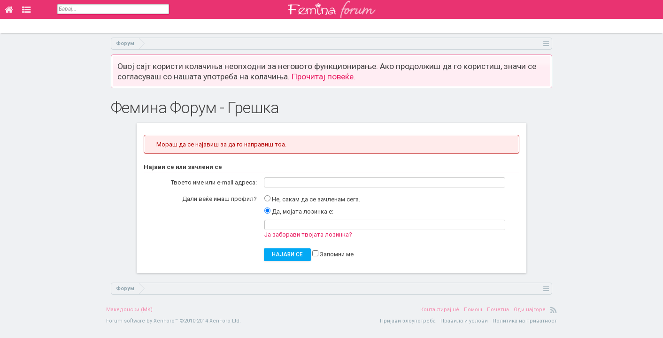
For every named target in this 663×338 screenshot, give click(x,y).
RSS (553, 310)
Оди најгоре (530, 310)
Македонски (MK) (129, 310)
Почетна (498, 310)
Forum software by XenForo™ (173, 321)
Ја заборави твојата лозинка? (308, 234)
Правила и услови (464, 321)
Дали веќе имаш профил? (219, 198)
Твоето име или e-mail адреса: (214, 182)
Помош (473, 310)
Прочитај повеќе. (323, 76)
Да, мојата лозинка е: (298, 211)
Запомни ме (333, 254)
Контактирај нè (439, 310)
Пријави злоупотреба (408, 321)
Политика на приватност (525, 321)
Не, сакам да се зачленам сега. (312, 199)
